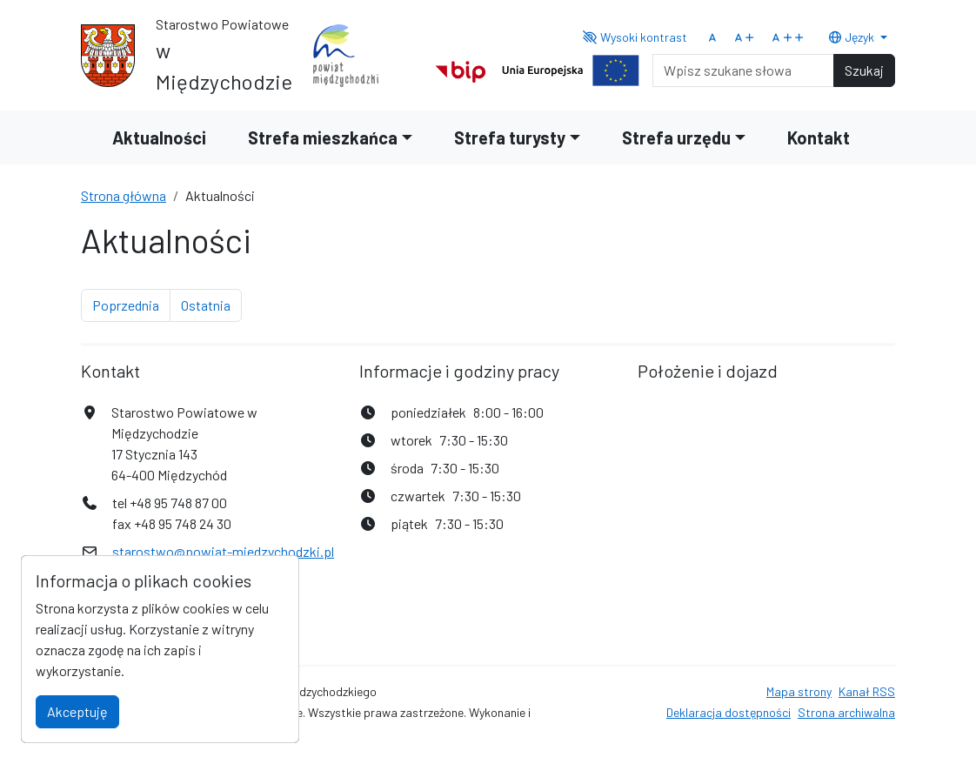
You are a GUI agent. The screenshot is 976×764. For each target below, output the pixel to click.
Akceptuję (77, 711)
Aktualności (159, 137)
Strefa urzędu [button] (676, 137)
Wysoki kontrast (635, 37)
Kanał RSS (867, 691)
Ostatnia (211, 303)
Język (852, 37)
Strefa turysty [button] (509, 137)
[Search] (743, 70)
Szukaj (864, 70)
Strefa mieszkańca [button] (323, 137)
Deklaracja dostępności (728, 712)
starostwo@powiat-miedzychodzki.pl (223, 551)
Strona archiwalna (846, 712)
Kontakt (818, 137)
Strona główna (123, 195)
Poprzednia (131, 303)
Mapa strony (799, 691)
